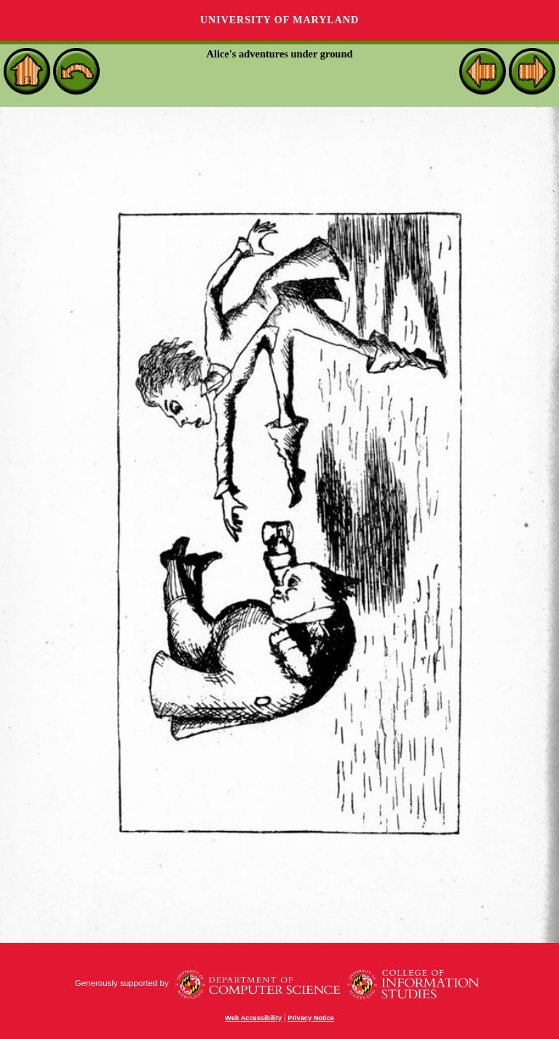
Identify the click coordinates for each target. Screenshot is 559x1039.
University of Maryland (279, 20)
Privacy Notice (311, 1018)
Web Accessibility (253, 1018)
